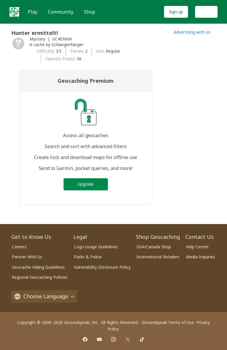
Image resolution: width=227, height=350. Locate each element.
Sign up (176, 11)
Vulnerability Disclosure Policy (102, 267)
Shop (89, 12)
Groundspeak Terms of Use (168, 322)
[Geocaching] (14, 12)
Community (60, 12)
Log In (206, 11)
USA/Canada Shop (154, 246)
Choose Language (44, 296)
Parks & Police (88, 257)
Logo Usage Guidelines (96, 246)
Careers (19, 246)
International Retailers (158, 257)
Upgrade (86, 184)
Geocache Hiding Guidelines (38, 267)
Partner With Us (27, 257)
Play (32, 12)
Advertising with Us (192, 32)
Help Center (197, 246)
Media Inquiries (200, 257)
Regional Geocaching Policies (40, 277)
